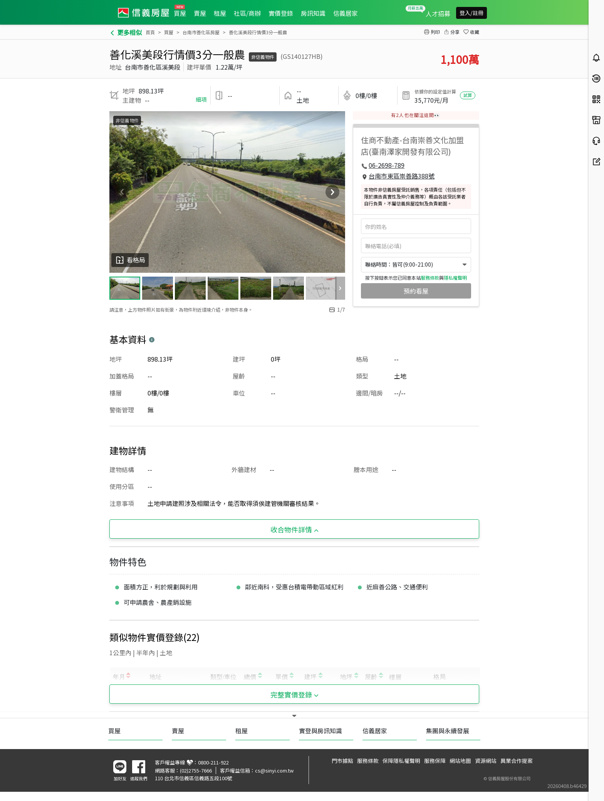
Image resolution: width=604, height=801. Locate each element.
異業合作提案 (516, 760)
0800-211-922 (213, 762)
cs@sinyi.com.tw (274, 770)
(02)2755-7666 (196, 770)
